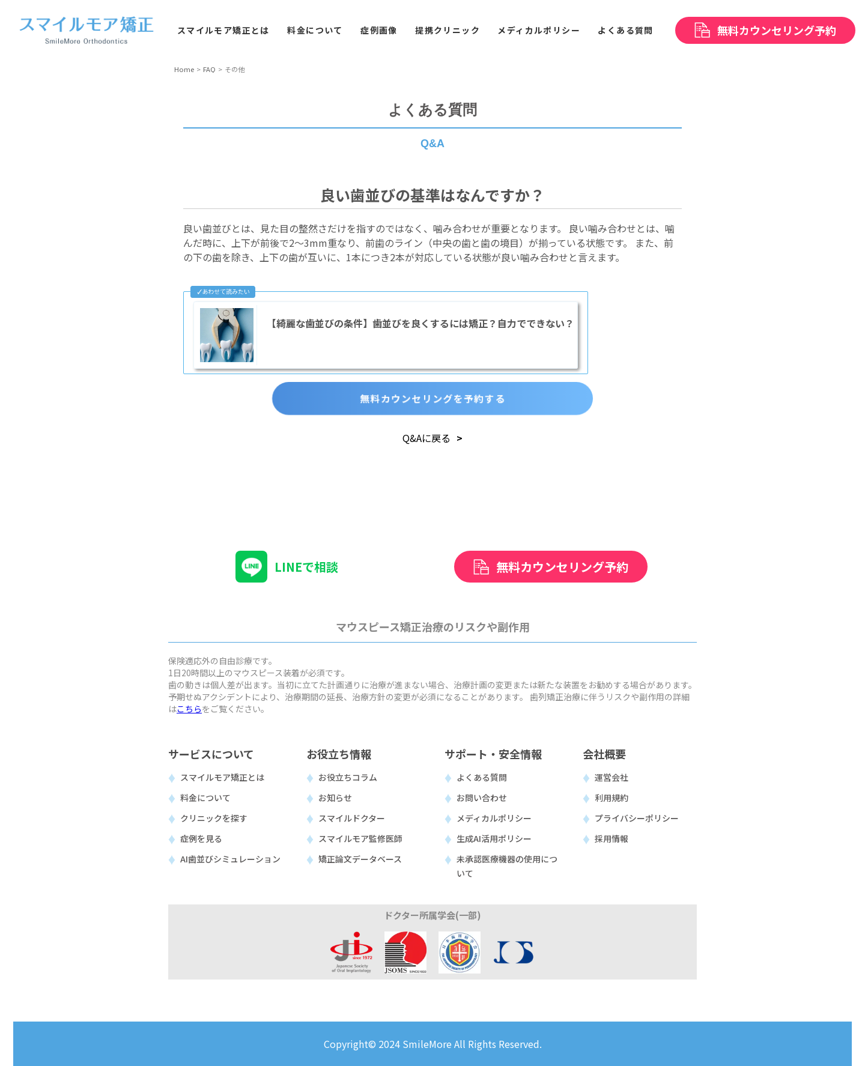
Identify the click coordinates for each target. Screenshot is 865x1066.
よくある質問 (482, 777)
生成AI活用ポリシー (494, 838)
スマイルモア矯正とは (222, 777)
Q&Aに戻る (426, 438)
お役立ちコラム (347, 777)
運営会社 (611, 777)
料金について (205, 798)
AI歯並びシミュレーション (230, 859)
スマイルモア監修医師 (360, 838)
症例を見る (201, 838)
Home (184, 69)
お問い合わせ (482, 798)
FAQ (209, 69)
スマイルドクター (351, 818)
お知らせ (335, 798)
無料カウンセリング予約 (562, 566)
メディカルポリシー (494, 818)
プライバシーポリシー (637, 818)
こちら (189, 709)
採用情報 (611, 838)
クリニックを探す (213, 818)
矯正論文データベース (360, 859)
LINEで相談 (306, 566)
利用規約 (611, 798)
